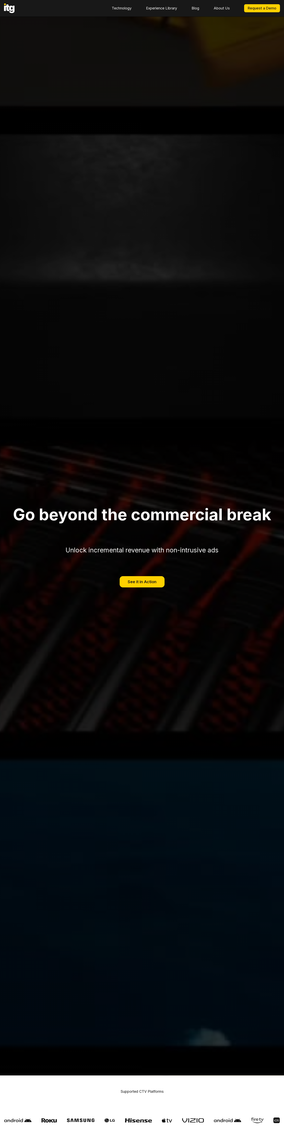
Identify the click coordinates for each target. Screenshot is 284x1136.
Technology (122, 8)
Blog (195, 8)
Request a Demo (262, 8)
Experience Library (161, 8)
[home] (9, 8)
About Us (222, 8)
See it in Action (142, 581)
